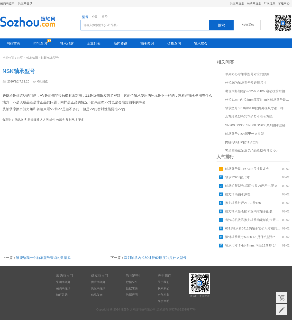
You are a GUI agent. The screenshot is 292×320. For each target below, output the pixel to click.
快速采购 (248, 25)
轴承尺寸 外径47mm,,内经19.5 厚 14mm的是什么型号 (253, 245)
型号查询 (40, 43)
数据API (131, 282)
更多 (81, 119)
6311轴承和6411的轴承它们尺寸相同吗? (253, 228)
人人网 (44, 119)
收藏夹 (60, 119)
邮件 (52, 119)
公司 (95, 16)
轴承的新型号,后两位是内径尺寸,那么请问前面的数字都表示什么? (253, 186)
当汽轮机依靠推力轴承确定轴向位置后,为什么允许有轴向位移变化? (253, 220)
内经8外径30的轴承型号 (242, 142)
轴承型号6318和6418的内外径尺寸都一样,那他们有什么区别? (257, 108)
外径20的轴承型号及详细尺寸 (245, 82)
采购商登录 (7, 3)
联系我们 (163, 288)
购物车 (281, 297)
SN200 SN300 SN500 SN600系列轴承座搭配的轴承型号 (257, 125)
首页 (20, 57)
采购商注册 (254, 3)
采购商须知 (63, 282)
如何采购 (62, 294)
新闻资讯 (120, 43)
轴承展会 (201, 43)
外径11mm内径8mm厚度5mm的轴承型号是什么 (257, 99)
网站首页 (13, 43)
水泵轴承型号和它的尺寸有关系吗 (249, 117)
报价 (105, 16)
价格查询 (174, 43)
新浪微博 (33, 119)
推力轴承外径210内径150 (243, 203)
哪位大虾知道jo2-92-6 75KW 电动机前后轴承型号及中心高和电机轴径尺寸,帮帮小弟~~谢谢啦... (257, 91)
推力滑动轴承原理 (237, 194)
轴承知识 (147, 43)
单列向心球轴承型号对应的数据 (247, 74)
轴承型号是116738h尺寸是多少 (247, 169)
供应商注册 (237, 3)
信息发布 (97, 294)
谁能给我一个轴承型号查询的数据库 (43, 258)
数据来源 (132, 288)
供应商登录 (25, 3)
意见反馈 (281, 309)
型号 (85, 17)
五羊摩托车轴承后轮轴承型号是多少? (251, 151)
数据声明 (132, 294)
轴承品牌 (67, 43)
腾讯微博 (21, 119)
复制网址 (71, 119)
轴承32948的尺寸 (237, 177)
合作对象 (163, 294)
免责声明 (163, 301)
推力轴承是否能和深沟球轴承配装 (249, 211)
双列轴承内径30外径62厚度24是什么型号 (155, 258)
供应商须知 (98, 282)
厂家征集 (269, 3)
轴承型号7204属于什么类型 (244, 134)
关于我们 (163, 282)
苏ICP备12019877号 (182, 309)
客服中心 (284, 3)
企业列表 (93, 43)
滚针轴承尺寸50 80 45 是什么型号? (250, 237)
